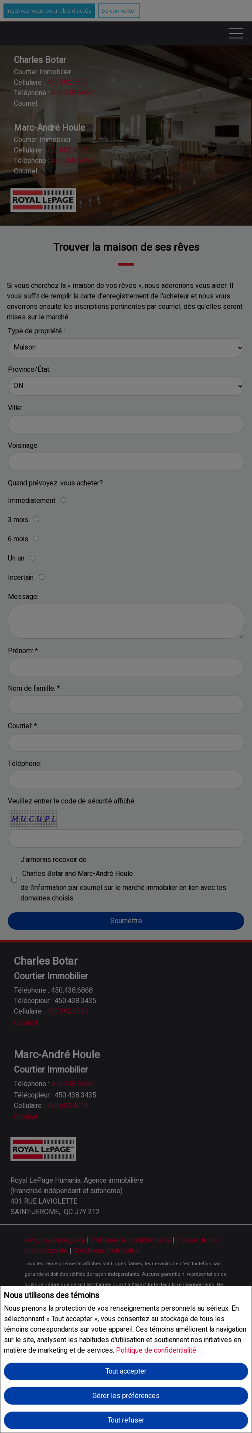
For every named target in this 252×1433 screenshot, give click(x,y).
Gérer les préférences (126, 1396)
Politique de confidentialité (156, 1350)
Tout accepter (126, 1371)
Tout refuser (126, 1420)
